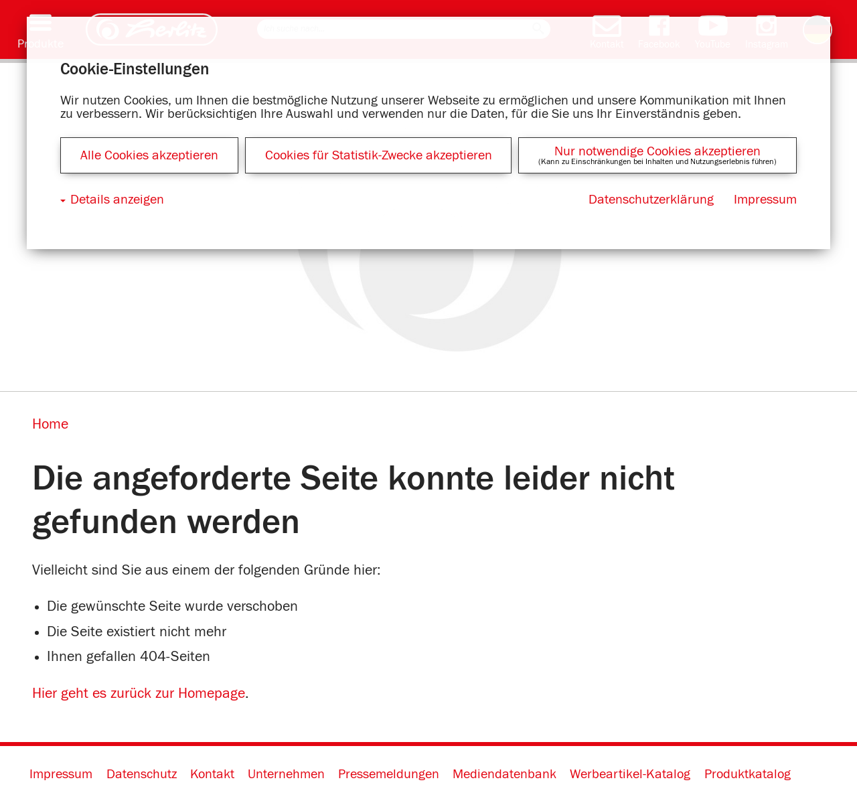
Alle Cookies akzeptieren (149, 155)
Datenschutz (141, 774)
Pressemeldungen (388, 774)
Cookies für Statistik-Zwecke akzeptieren (378, 155)
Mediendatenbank (504, 774)
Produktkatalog (747, 774)
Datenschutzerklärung (651, 199)
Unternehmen (286, 774)
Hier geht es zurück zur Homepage (138, 693)
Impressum (60, 774)
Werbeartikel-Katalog (630, 774)
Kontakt (212, 774)
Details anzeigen (117, 199)
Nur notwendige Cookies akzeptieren (657, 151)
